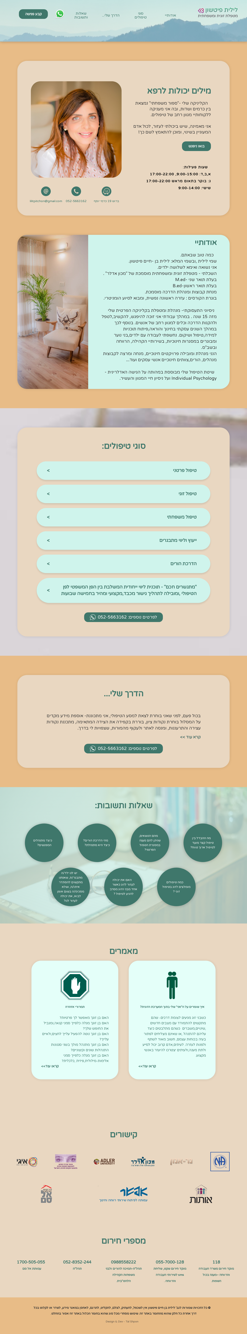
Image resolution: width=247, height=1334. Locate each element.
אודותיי (170, 15)
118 (216, 1262)
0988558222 (123, 1262)
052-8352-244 (77, 1262)
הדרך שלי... (111, 15)
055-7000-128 (170, 1262)
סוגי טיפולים (140, 15)
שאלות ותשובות (81, 15)
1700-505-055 (31, 1262)
